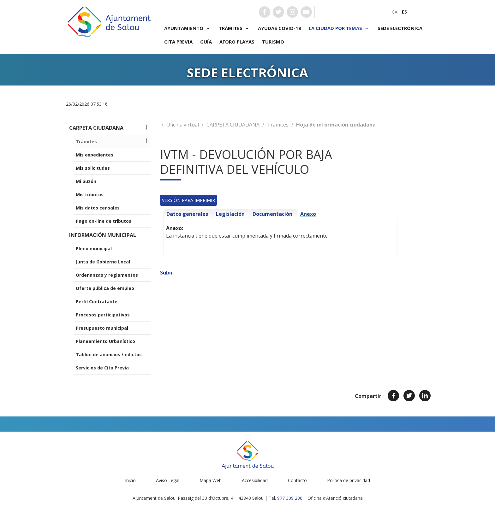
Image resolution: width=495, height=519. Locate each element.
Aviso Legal (167, 480)
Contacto (297, 480)
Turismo (273, 41)
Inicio (130, 480)
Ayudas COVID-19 (279, 28)
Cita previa (178, 41)
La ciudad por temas (339, 28)
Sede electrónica (400, 28)
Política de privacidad (348, 480)
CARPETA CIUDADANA (232, 124)
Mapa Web (211, 480)
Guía (206, 41)
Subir (166, 272)
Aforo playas (236, 41)
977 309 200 (289, 498)
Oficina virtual (182, 124)
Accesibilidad (255, 480)
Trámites (234, 28)
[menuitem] (394, 12)
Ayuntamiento (187, 28)
